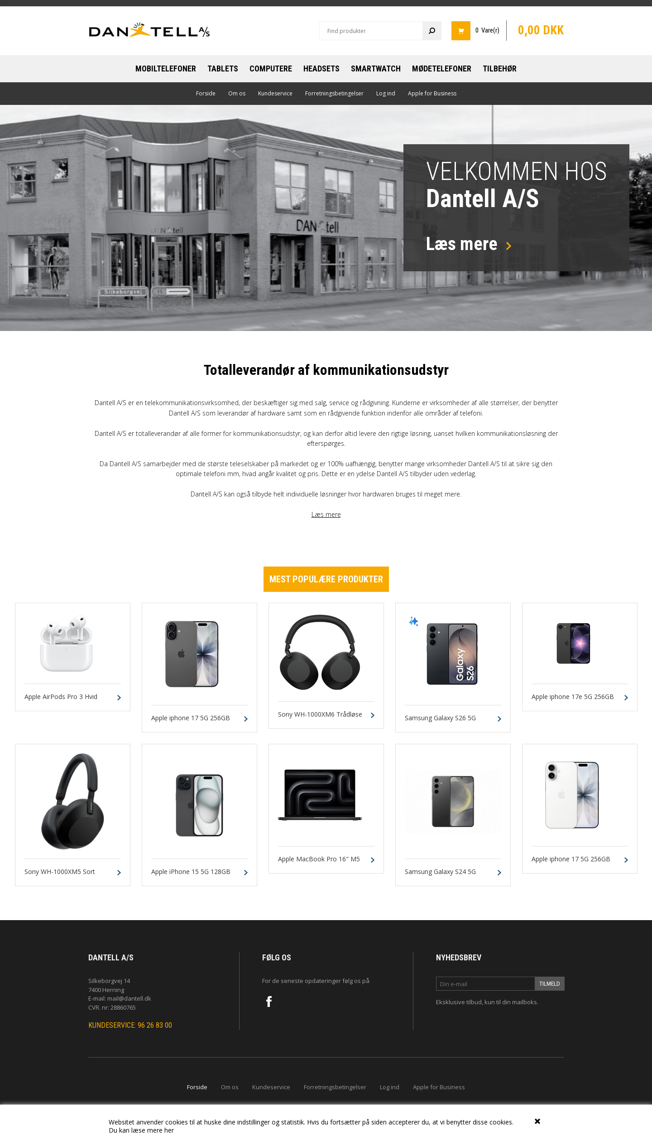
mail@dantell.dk (129, 998)
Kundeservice (275, 93)
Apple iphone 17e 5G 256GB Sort (573, 701)
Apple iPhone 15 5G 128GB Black (190, 875)
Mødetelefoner (441, 68)
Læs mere (326, 514)
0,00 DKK (541, 30)
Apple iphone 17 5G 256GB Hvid (571, 863)
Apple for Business (432, 93)
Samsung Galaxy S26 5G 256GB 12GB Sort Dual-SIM (445, 722)
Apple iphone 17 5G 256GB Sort (190, 722)
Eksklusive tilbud (459, 1002)
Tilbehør (500, 68)
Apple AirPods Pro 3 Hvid (60, 697)
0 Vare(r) (487, 30)
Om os (236, 93)
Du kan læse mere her (141, 1130)
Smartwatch (376, 68)
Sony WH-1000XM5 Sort (59, 872)
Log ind (385, 93)
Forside (206, 93)
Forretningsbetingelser (334, 93)
